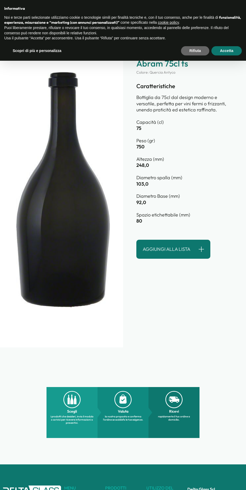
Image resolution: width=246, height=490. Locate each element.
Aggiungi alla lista (166, 249)
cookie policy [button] (168, 452)
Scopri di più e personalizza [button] (37, 480)
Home (8, 26)
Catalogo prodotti (100, 10)
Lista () (229, 10)
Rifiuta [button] (195, 480)
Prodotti (52, 26)
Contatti (160, 10)
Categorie (29, 26)
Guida (182, 10)
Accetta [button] (226, 480)
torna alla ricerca (25, 50)
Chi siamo (135, 10)
